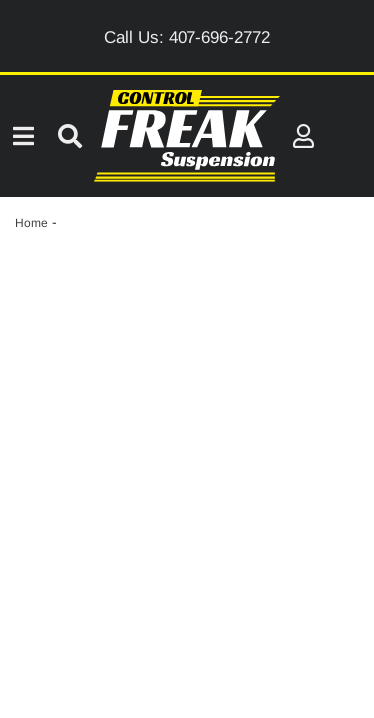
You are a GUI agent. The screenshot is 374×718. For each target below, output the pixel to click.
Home (31, 223)
